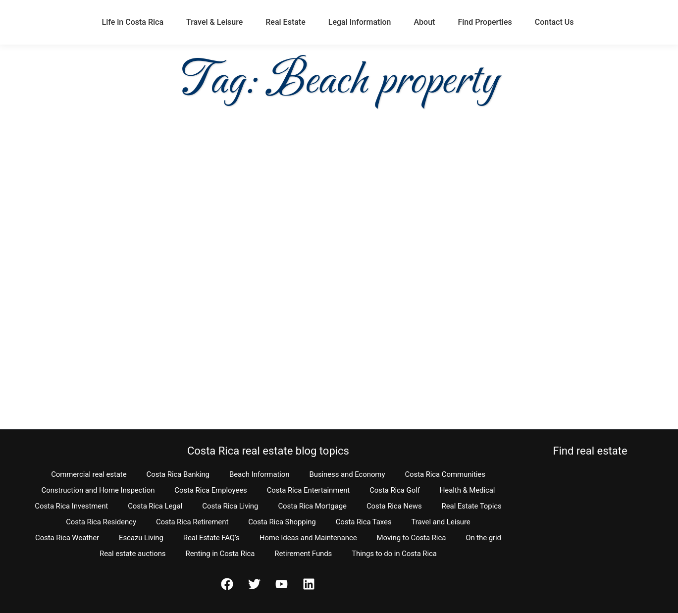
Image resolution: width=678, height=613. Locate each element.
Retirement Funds (303, 553)
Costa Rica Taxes (364, 521)
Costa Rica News (394, 506)
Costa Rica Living (230, 506)
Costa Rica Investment (71, 506)
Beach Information (259, 474)
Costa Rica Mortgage (312, 506)
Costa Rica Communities (445, 474)
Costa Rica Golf (394, 490)
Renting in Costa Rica (220, 553)
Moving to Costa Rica (411, 537)
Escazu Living (141, 537)
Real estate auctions (132, 553)
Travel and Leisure (441, 521)
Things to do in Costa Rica (394, 553)
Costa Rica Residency (101, 521)
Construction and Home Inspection (98, 490)
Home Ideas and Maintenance (308, 537)
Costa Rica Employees (210, 490)
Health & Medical (467, 490)
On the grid (483, 537)
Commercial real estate (88, 474)
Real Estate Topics (472, 506)
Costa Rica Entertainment (308, 490)
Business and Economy (347, 474)
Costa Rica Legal (155, 506)
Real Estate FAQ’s (211, 537)
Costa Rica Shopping (282, 521)
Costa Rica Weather (67, 537)
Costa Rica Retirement (192, 521)
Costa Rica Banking (178, 474)
